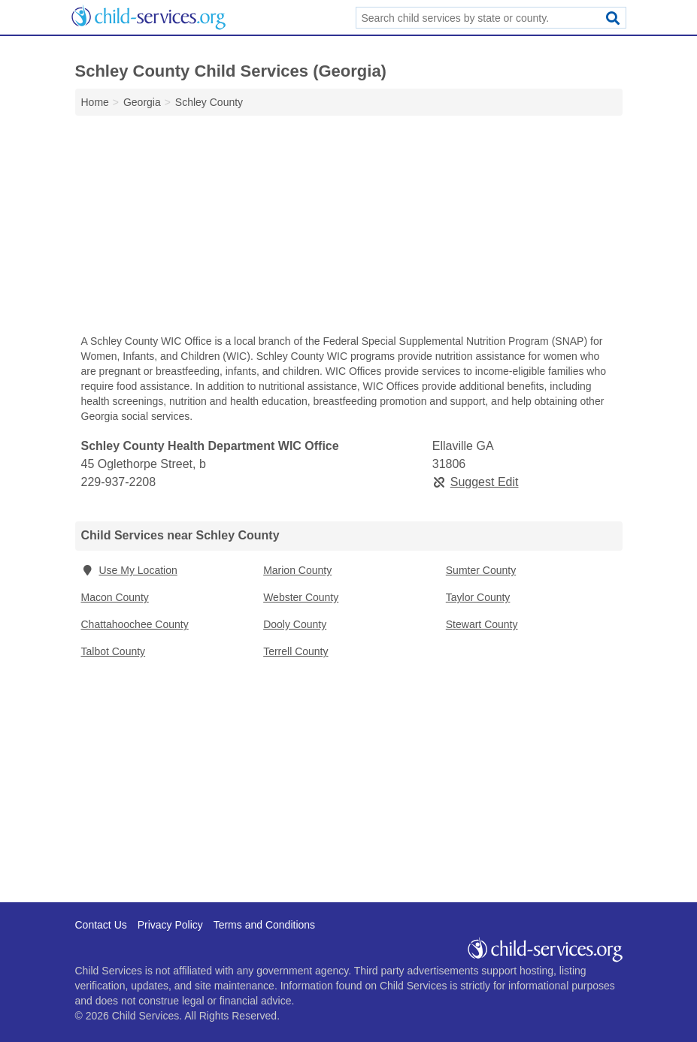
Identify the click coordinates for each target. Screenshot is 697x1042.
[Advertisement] (349, 228)
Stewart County (482, 624)
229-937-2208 (118, 482)
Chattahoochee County (135, 624)
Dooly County (294, 624)
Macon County (115, 597)
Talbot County (113, 651)
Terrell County (295, 651)
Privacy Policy (170, 925)
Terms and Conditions (264, 925)
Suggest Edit (475, 482)
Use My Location (129, 570)
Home (95, 102)
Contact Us (101, 925)
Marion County (297, 570)
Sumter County (481, 570)
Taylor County (478, 597)
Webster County (300, 597)
